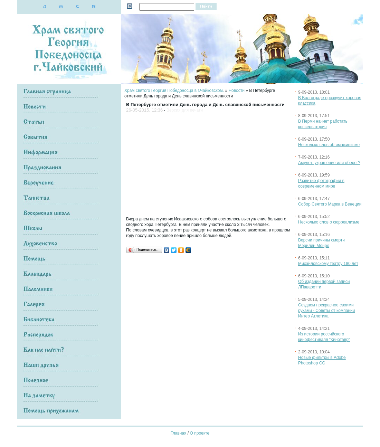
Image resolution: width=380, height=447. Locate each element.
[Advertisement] (195, 163)
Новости (236, 90)
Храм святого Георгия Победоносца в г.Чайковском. (174, 90)
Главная (179, 433)
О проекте (200, 433)
